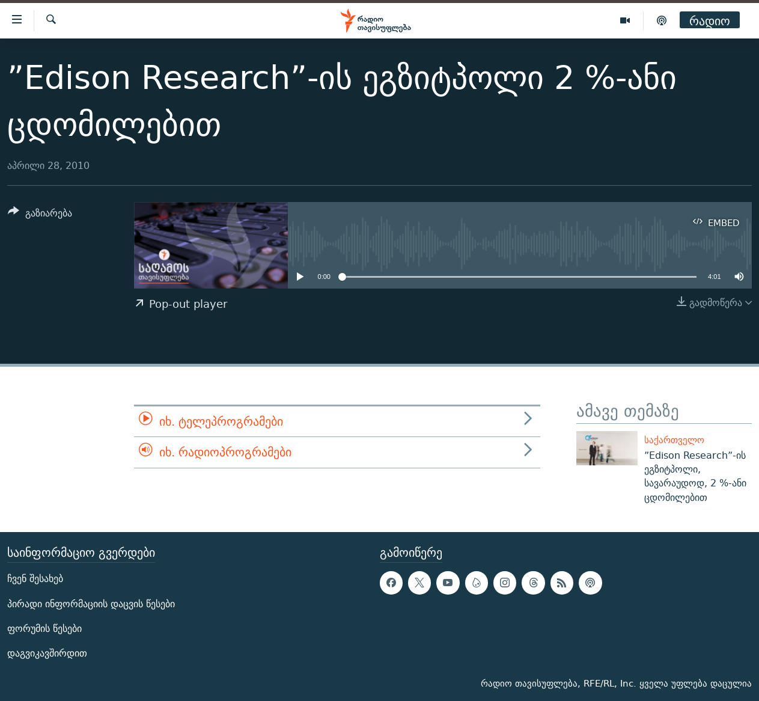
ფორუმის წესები (44, 628)
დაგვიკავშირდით (47, 653)
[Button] (40, 215)
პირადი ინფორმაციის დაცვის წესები (91, 603)
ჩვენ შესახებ (35, 578)
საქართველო (674, 439)
